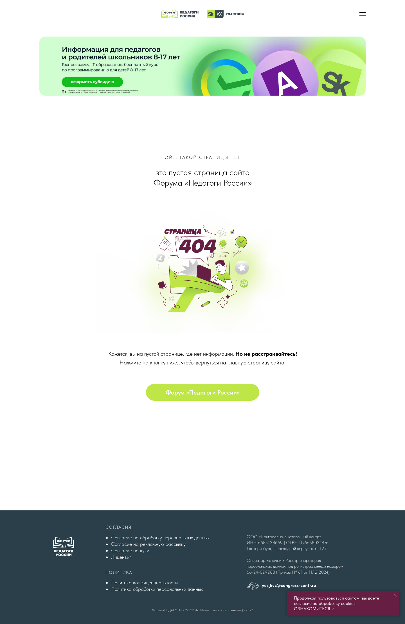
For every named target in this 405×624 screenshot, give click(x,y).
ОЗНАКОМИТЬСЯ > (314, 608)
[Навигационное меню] (362, 14)
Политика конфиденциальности (144, 582)
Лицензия (121, 557)
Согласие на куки (130, 550)
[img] (202, 66)
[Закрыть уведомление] (395, 595)
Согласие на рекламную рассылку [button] (148, 544)
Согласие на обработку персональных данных (160, 537)
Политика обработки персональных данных (157, 589)
